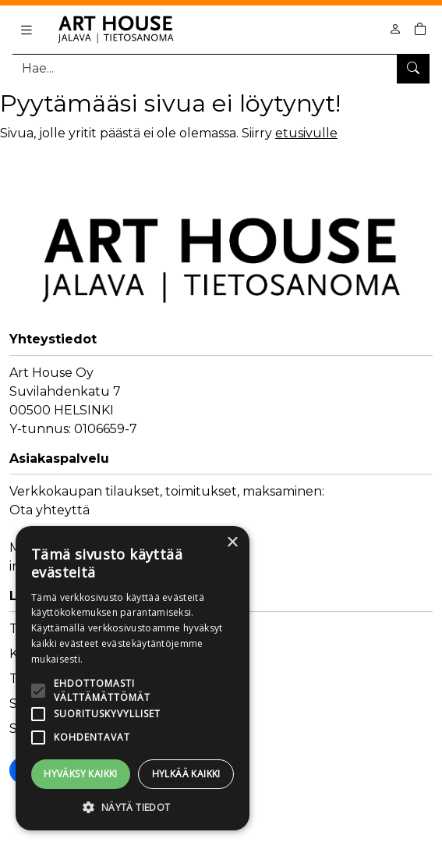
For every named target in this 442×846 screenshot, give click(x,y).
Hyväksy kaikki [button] (81, 773)
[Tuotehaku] (221, 68)
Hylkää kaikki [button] (186, 773)
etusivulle (306, 133)
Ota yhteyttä (49, 510)
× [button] (232, 543)
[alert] (132, 678)
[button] (132, 807)
